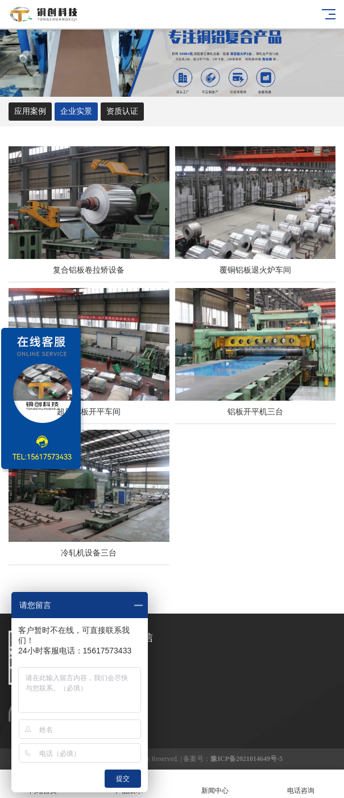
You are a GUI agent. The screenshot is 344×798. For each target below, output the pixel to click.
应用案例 (30, 111)
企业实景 (76, 111)
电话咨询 (301, 784)
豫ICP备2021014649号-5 (246, 759)
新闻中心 (215, 784)
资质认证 (122, 111)
